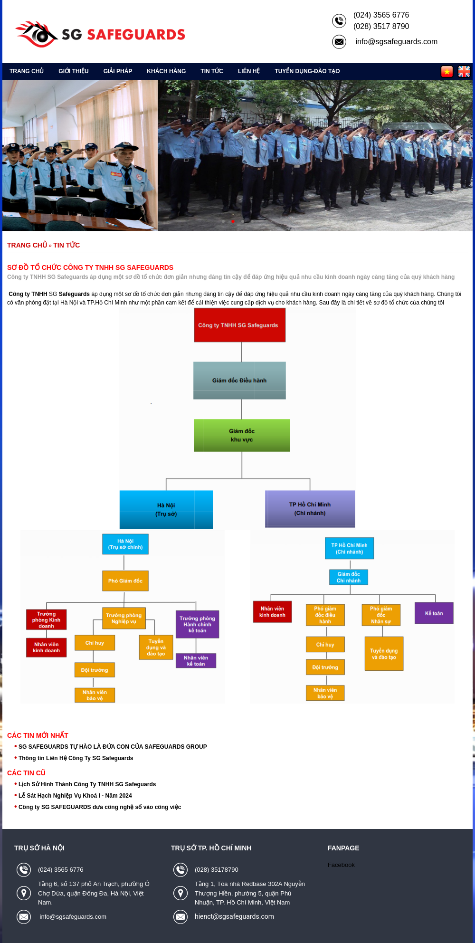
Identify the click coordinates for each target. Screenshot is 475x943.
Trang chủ (27, 71)
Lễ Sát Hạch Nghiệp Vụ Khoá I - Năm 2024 (75, 795)
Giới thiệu (73, 71)
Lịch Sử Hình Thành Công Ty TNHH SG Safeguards (87, 784)
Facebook (341, 864)
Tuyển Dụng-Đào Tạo (307, 71)
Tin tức (211, 71)
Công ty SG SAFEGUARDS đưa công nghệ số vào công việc (100, 807)
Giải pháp (118, 71)
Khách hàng (166, 71)
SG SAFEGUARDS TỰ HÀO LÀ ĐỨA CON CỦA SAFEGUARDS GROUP (113, 746)
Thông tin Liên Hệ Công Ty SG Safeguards (76, 758)
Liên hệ (249, 71)
